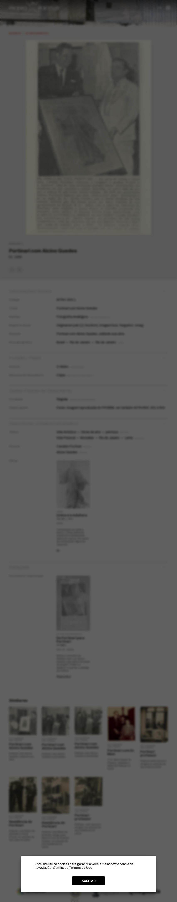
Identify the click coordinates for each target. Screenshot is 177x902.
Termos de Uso (80, 867)
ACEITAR (89, 880)
